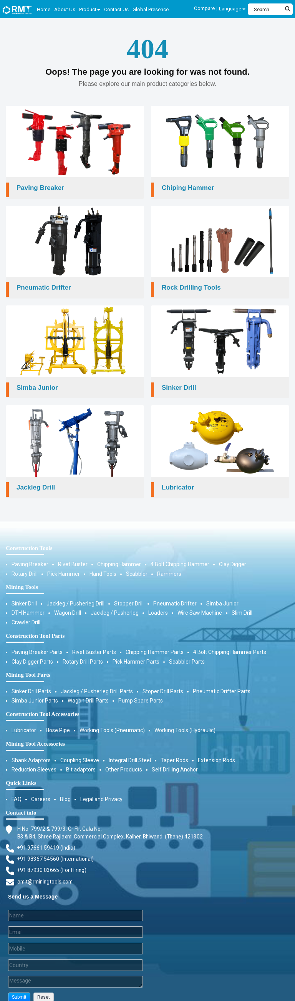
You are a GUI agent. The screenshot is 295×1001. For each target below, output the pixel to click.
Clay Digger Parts (32, 653)
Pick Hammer (63, 565)
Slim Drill (242, 605)
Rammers (169, 565)
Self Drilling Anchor (175, 761)
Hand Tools (102, 565)
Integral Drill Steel (130, 752)
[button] (19, 989)
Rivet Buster (73, 556)
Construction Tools (29, 540)
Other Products (123, 761)
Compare (204, 8)
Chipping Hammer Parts (155, 644)
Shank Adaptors (31, 752)
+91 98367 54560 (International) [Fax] (56, 851)
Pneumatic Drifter (175, 595)
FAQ (17, 791)
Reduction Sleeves (34, 761)
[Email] (75, 924)
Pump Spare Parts (140, 692)
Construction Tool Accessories (43, 706)
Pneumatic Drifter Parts (221, 683)
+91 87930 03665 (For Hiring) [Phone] (52, 862)
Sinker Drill (24, 595)
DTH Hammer (28, 605)
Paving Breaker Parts (37, 644)
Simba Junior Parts (35, 692)
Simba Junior (222, 595)
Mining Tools (22, 578)
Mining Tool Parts (28, 666)
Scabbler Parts (187, 653)
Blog (65, 791)
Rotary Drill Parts (83, 653)
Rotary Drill (25, 565)
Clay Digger (232, 556)
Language (232, 9)
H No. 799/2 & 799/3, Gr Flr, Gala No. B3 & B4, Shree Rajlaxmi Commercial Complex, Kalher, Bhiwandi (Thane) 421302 (113, 824)
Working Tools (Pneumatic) (112, 722)
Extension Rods (216, 752)
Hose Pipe (58, 722)
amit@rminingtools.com (46, 874)
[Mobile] (75, 941)
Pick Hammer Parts (136, 653)
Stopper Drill (129, 595)
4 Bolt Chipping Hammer (180, 556)
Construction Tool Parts (35, 627)
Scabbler (137, 565)
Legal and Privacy (101, 791)
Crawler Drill (26, 614)
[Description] (75, 974)
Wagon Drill (67, 605)
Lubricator (24, 722)
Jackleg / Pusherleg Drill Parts (97, 683)
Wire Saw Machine (199, 605)
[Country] (75, 957)
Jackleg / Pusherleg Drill (75, 595)
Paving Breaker (30, 556)
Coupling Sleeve (79, 752)
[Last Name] (75, 908)
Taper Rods (174, 752)
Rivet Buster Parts (94, 644)
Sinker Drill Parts (31, 683)
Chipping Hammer (119, 556)
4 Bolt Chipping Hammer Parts (229, 644)
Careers (40, 791)
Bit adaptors (81, 761)
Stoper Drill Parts (163, 683)
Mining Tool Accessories (35, 735)
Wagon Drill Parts (88, 692)
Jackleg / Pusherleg (115, 605)
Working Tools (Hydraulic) (184, 722)
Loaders (158, 605)
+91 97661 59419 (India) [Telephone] (46, 840)
